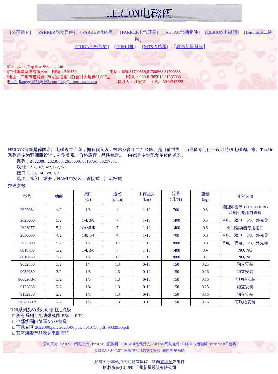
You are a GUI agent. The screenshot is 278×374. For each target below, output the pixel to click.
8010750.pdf (94, 327)
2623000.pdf (70, 327)
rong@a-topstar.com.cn (77, 81)
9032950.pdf (118, 327)
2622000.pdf (46, 327)
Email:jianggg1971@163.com (33, 81)
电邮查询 (61, 333)
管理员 (166, 361)
